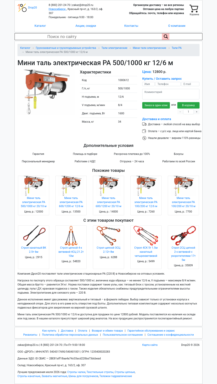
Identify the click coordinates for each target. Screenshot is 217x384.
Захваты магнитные (54, 376)
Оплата (82, 330)
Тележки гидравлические (115, 376)
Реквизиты (30, 334)
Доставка (67, 330)
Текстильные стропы (99, 372)
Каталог (40, 25)
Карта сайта (149, 345)
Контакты (131, 25)
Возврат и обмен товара (107, 330)
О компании (176, 25)
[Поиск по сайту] (165, 36)
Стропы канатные (28, 376)
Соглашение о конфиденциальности (170, 334)
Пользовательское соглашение (123, 334)
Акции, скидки (85, 25)
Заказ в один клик (156, 105)
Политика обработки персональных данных (70, 334)
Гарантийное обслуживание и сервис (151, 330)
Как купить (49, 330)
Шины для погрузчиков (83, 376)
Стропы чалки (76, 372)
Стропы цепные (125, 372)
